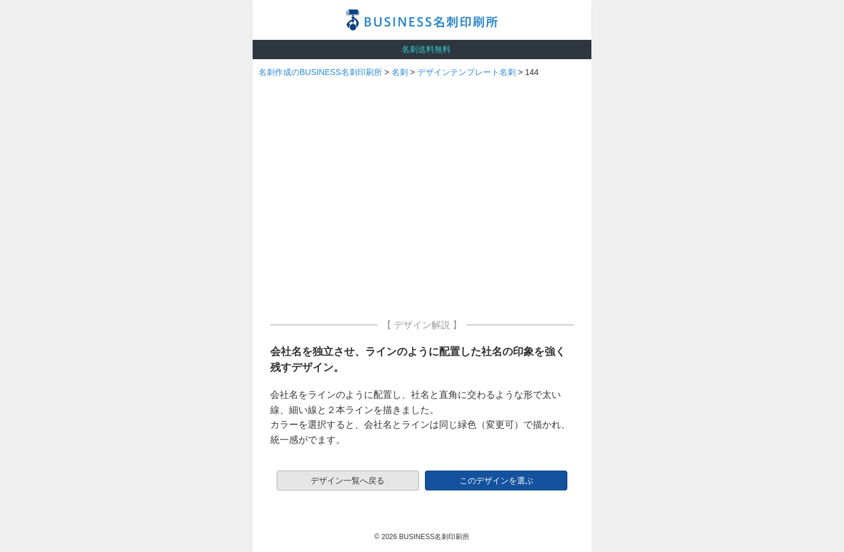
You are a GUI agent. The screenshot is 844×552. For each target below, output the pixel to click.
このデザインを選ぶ (496, 480)
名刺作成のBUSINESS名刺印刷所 (320, 72)
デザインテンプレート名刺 (466, 72)
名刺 (400, 72)
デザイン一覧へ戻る (347, 480)
